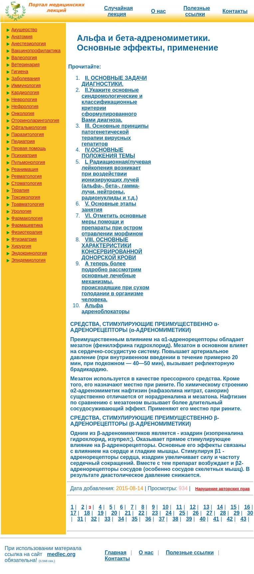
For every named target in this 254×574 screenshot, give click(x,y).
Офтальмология (28, 127)
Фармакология (27, 218)
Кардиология (25, 92)
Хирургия (21, 246)
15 (234, 507)
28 (223, 513)
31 (80, 519)
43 (243, 519)
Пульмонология (28, 162)
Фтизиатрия (24, 239)
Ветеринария (25, 64)
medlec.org (61, 554)
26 (196, 513)
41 (216, 519)
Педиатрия (23, 141)
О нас (158, 11)
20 (114, 513)
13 (206, 507)
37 (162, 519)
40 (203, 519)
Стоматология (26, 183)
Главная (116, 552)
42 (230, 519)
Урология (21, 211)
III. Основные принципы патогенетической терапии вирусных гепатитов (115, 135)
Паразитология (27, 134)
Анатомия (22, 36)
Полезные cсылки (196, 11)
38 (175, 519)
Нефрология (24, 106)
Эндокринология (29, 253)
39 (189, 519)
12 (193, 507)
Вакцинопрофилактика (36, 50)
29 (237, 513)
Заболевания (25, 78)
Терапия (20, 190)
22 (141, 513)
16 (247, 507)
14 (220, 507)
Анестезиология (28, 43)
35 (134, 519)
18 (87, 513)
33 (108, 519)
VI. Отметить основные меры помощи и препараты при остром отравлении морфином (114, 224)
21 (128, 513)
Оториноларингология (35, 120)
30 (250, 513)
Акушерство (24, 29)
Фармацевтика (27, 225)
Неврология (24, 99)
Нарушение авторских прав (222, 489)
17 (74, 513)
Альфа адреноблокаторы (105, 308)
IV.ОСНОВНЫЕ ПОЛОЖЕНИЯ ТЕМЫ (108, 153)
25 (182, 513)
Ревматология (26, 176)
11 (179, 507)
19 (101, 513)
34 (121, 519)
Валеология (24, 57)
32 (94, 519)
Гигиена (19, 71)
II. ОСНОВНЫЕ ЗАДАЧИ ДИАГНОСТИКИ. (114, 81)
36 (148, 519)
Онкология (22, 113)
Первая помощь (28, 148)
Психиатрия (24, 155)
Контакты (234, 11)
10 (165, 507)
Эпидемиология (28, 260)
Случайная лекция (118, 11)
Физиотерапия (26, 232)
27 (209, 513)
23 (155, 513)
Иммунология (26, 85)
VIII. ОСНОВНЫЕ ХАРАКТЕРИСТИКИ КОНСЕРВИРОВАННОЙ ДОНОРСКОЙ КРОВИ (112, 248)
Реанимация (24, 169)
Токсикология (25, 197)
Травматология (27, 204)
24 (169, 513)
